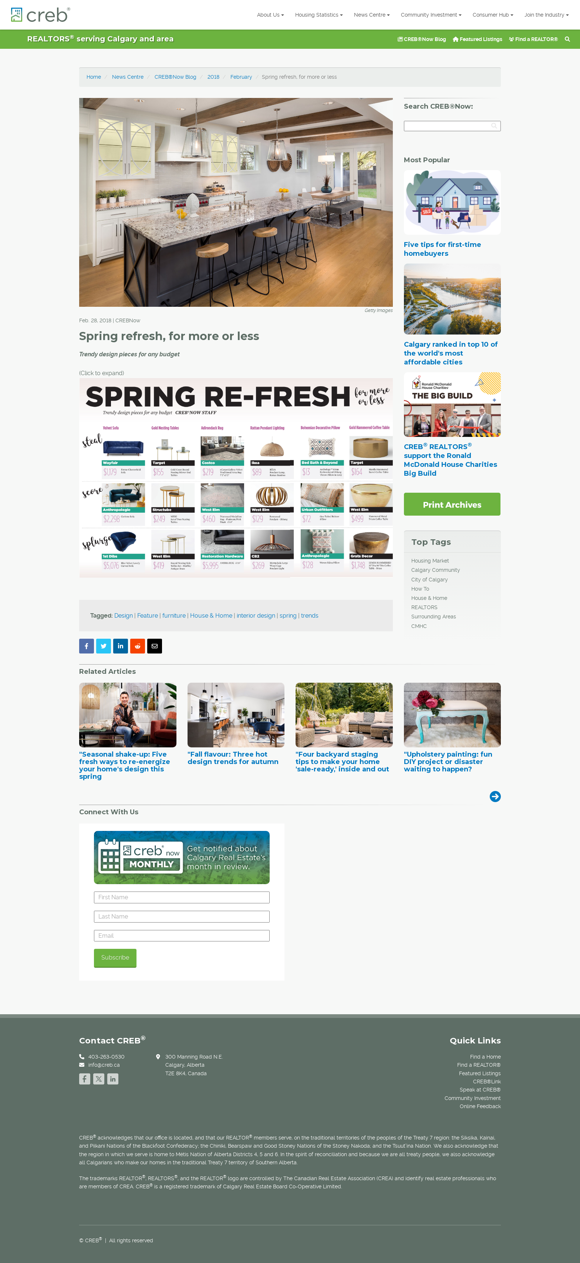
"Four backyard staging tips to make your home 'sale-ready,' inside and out (342, 762)
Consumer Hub (493, 15)
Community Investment (431, 15)
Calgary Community (435, 570)
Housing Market (430, 561)
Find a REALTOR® (533, 39)
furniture (174, 615)
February (241, 77)
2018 (213, 77)
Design (123, 615)
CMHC (419, 626)
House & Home (211, 615)
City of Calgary (429, 580)
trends (309, 615)
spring (288, 615)
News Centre (372, 15)
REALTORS (424, 607)
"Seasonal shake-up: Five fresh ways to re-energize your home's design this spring (124, 765)
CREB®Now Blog (422, 39)
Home (94, 77)
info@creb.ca (104, 1065)
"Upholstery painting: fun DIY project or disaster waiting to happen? (448, 762)
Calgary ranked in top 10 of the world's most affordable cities (451, 353)
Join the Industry (547, 15)
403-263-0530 (106, 1057)
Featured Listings (477, 39)
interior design (256, 615)
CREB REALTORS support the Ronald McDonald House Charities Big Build (450, 460)
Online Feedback (480, 1106)
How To (420, 589)
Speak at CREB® (480, 1090)
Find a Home (485, 1057)
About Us (270, 15)
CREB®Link (487, 1081)
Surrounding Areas (433, 616)
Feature (147, 615)
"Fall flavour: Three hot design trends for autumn (233, 758)
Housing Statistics (319, 15)
